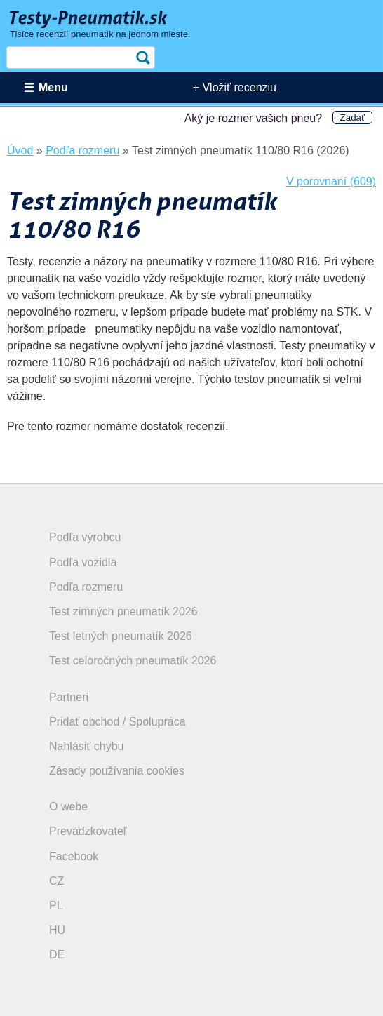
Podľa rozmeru (86, 587)
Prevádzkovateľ (88, 831)
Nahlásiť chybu (86, 746)
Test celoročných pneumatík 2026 (132, 661)
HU (57, 930)
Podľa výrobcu (85, 537)
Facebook (73, 856)
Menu (53, 87)
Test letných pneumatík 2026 (120, 636)
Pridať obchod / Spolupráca (117, 722)
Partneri (68, 697)
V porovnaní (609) (331, 181)
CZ (56, 881)
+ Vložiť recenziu (234, 87)
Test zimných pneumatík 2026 (123, 611)
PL (56, 905)
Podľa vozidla (82, 562)
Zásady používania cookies (116, 771)
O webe (68, 807)
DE (57, 955)
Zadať (352, 117)
